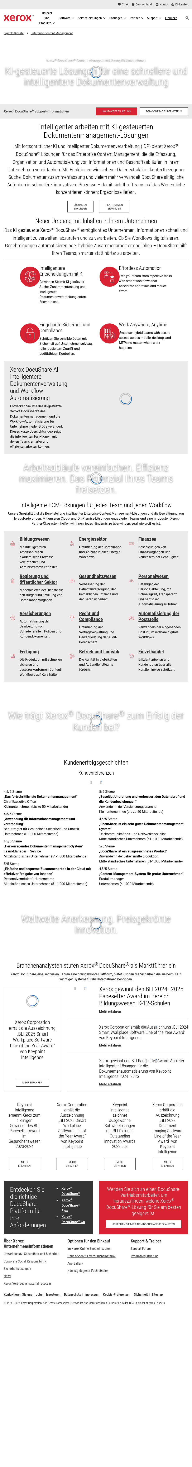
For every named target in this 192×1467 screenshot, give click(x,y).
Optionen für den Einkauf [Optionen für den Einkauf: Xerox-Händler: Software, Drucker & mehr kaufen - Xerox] (88, 1241)
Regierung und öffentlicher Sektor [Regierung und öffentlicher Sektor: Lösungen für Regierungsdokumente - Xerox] (38, 579)
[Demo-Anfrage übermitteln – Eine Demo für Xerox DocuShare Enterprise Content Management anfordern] (164, 111)
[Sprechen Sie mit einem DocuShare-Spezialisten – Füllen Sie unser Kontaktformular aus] (143, 1224)
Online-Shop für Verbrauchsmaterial (91, 1256)
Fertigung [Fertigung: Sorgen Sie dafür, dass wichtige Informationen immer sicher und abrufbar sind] (29, 652)
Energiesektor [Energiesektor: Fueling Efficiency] (93, 539)
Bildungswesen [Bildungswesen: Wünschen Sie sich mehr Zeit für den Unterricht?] (35, 539)
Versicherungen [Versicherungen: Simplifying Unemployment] (35, 613)
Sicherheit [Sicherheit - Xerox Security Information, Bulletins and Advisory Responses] (141, 1294)
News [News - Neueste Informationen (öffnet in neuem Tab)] (7, 1276)
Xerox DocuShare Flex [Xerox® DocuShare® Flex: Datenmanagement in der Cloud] (71, 1205)
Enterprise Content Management (52, 33)
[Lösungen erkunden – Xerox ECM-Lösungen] (80, 206)
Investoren (53, 1294)
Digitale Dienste (14, 33)
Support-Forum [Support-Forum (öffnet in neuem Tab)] (141, 1249)
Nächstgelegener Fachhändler (87, 1271)
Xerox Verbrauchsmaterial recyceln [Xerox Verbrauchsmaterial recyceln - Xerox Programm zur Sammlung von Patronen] (27, 1283)
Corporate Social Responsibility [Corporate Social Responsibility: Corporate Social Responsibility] (25, 1261)
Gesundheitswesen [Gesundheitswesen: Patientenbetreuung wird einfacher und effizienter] (97, 576)
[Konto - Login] (162, 4)
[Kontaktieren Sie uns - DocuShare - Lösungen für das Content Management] (116, 111)
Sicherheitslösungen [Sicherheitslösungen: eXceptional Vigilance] (17, 1269)
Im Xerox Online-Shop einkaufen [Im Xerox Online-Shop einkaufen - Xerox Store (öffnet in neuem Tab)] (89, 1249)
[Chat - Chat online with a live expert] (123, 4)
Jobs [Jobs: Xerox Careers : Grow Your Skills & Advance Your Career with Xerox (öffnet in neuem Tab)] (39, 1294)
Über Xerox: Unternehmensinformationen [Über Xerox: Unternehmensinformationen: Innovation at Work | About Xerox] (28, 1243)
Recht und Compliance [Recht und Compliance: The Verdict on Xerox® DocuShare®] (91, 616)
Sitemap (157, 1294)
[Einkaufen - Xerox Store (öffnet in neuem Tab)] (179, 4)
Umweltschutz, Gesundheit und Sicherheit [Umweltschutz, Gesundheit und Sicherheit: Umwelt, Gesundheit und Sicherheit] (31, 1254)
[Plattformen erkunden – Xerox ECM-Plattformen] (114, 206)
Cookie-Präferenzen (116, 1294)
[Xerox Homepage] (19, 18)
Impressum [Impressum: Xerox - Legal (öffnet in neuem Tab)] (92, 1294)
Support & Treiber (146, 1241)
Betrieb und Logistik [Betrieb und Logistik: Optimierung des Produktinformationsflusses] (99, 652)
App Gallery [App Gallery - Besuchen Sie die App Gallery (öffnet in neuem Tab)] (75, 1263)
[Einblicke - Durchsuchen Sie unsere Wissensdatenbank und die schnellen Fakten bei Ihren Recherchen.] (171, 18)
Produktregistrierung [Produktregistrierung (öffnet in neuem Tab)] (145, 1256)
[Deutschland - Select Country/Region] (142, 4)
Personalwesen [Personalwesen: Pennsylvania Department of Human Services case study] (153, 576)
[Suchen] (187, 18)
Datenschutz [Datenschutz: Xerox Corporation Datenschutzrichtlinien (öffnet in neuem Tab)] (72, 1294)
